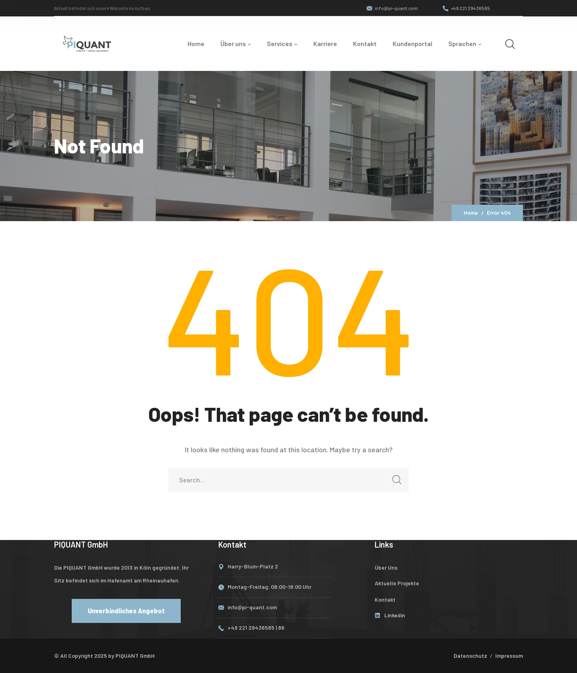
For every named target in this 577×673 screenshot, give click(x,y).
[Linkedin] (377, 615)
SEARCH (394, 482)
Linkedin (394, 615)
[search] (510, 43)
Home (471, 212)
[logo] (87, 42)
